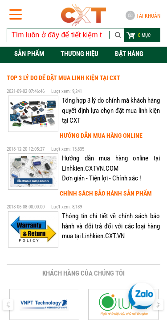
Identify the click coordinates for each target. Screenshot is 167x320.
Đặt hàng (129, 54)
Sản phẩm (29, 54)
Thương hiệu (79, 54)
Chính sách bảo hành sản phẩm (106, 193)
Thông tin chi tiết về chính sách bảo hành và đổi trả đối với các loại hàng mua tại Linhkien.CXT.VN (111, 226)
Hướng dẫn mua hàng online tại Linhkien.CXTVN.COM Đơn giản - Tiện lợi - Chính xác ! (111, 168)
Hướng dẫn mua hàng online (101, 135)
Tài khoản (143, 15)
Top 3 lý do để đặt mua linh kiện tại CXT (63, 77)
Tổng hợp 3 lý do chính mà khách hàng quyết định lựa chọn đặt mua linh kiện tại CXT (111, 110)
